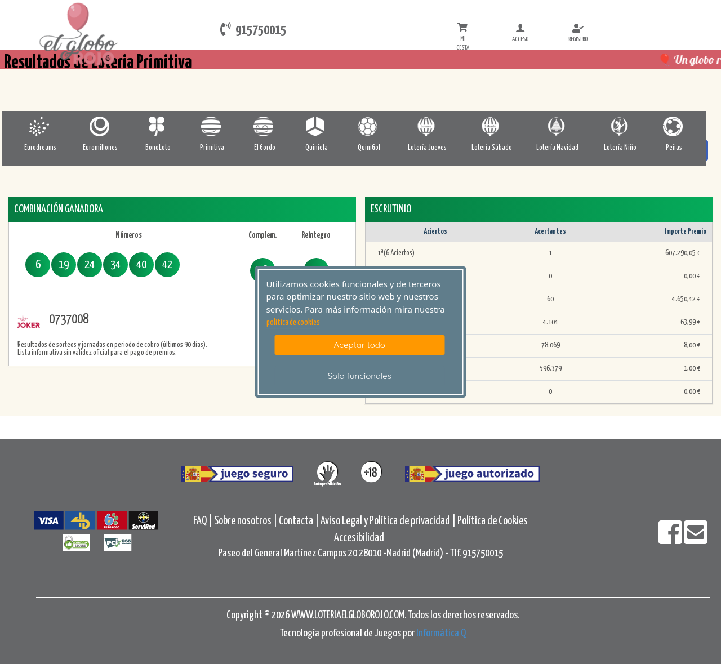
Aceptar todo (359, 345)
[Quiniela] (316, 126)
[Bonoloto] (158, 126)
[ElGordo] (264, 126)
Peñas (674, 147)
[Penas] (674, 126)
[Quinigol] (368, 126)
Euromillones (100, 147)
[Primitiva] (212, 126)
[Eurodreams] (40, 126)
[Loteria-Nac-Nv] (557, 126)
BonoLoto (158, 147)
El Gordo (264, 147)
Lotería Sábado (491, 147)
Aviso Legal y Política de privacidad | (389, 521)
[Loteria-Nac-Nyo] (620, 126)
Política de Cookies (492, 521)
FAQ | (203, 521)
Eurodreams (40, 147)
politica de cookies (293, 323)
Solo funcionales (359, 376)
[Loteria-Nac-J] (427, 126)
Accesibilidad (359, 538)
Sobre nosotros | (245, 521)
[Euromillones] (100, 126)
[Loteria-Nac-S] (491, 126)
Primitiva (212, 147)
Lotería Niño (620, 147)
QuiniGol (369, 147)
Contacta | (299, 521)
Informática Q (441, 633)
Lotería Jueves (427, 147)
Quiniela (316, 147)
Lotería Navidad (557, 147)
